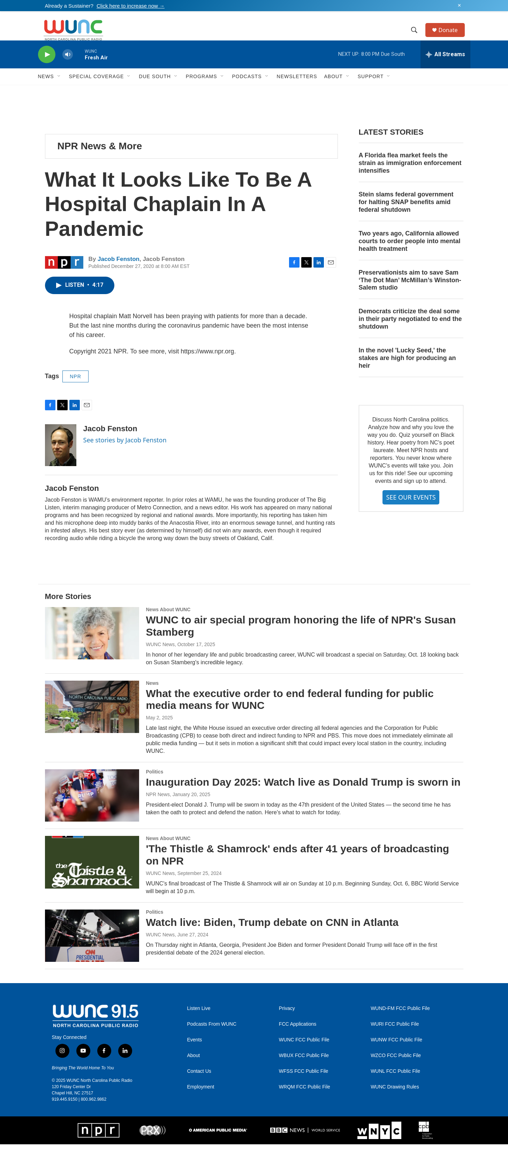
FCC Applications (297, 1039)
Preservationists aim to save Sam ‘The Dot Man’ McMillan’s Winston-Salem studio (410, 296)
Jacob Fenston (118, 274)
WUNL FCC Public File (395, 1087)
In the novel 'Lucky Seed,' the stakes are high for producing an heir (407, 373)
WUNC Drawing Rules (395, 1102)
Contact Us (199, 1087)
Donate (452, 38)
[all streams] (445, 70)
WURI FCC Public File (395, 1039)
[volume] (68, 70)
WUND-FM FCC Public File (400, 1024)
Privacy (287, 1024)
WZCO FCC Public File (396, 1071)
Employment (200, 1102)
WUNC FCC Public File (304, 1055)
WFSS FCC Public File (303, 1087)
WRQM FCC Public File (304, 1102)
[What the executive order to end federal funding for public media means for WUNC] (92, 722)
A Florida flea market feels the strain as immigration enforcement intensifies (410, 178)
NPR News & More (100, 161)
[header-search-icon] (417, 38)
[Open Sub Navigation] (59, 92)
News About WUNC (168, 625)
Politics (155, 787)
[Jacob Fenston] (60, 461)
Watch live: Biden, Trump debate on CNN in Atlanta (272, 938)
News (152, 699)
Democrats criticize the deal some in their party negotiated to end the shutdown (410, 334)
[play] (46, 70)
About (193, 1071)
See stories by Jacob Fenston (125, 455)
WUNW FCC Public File (396, 1055)
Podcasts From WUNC (212, 1039)
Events (194, 1055)
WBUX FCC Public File (304, 1071)
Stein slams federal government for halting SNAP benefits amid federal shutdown (406, 218)
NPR (75, 392)
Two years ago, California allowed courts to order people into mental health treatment (410, 257)
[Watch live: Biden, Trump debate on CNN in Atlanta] (92, 951)
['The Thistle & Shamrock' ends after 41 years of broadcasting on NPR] (92, 878)
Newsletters (297, 92)
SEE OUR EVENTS (410, 513)
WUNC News (160, 660)
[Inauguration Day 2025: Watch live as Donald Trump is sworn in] (92, 811)
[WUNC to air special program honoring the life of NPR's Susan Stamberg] (92, 649)
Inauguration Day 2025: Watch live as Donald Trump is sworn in (303, 797)
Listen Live (199, 1024)
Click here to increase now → (131, 6)
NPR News (158, 810)
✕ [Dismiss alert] (459, 5)
